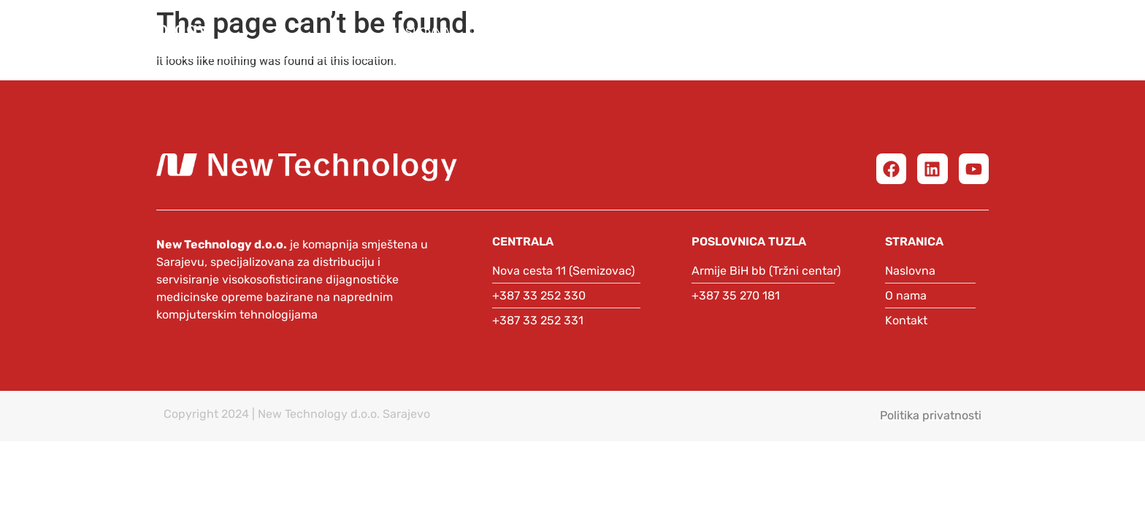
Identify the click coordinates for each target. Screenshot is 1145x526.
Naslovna (420, 32)
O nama (514, 32)
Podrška (976, 32)
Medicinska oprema (643, 32)
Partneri (767, 32)
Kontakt (1069, 32)
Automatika (871, 32)
